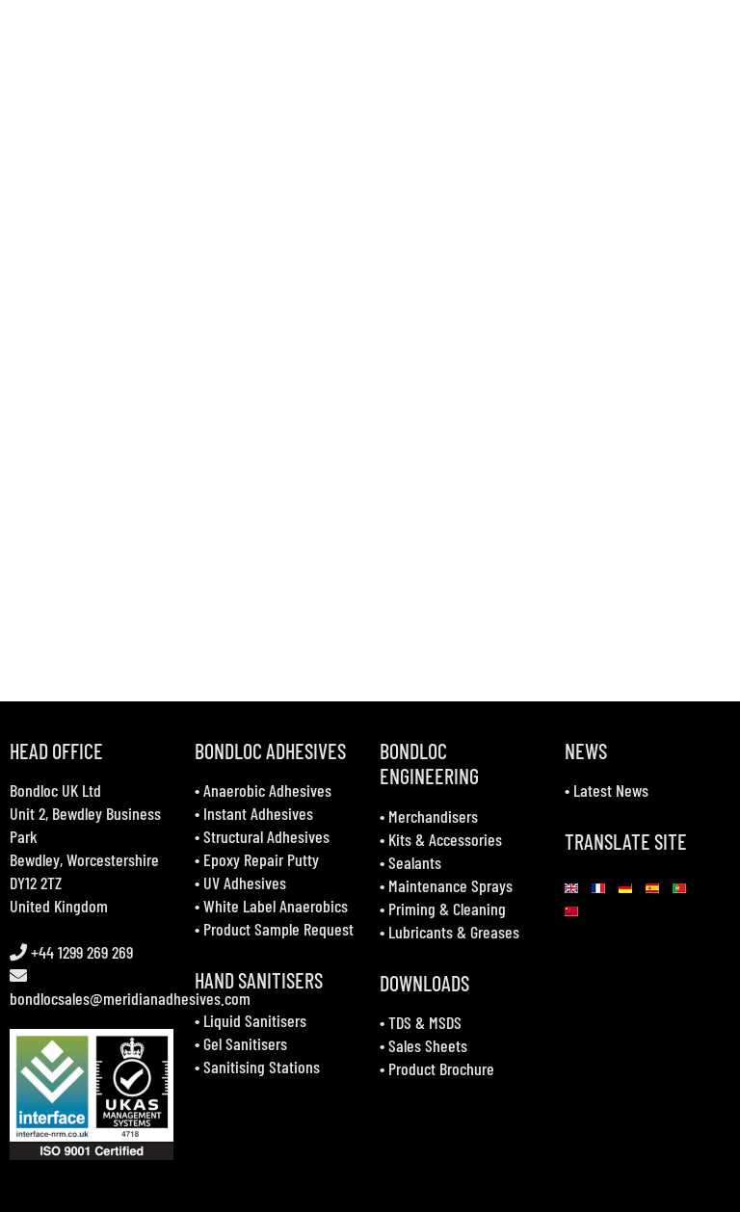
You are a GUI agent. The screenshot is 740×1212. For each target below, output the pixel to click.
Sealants (414, 862)
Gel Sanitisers (245, 1043)
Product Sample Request (278, 928)
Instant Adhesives (258, 813)
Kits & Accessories (445, 839)
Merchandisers (433, 816)
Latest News (610, 790)
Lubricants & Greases (453, 931)
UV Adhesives (244, 882)
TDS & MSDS (425, 1022)
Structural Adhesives (266, 836)
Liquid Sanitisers (254, 1020)
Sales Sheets (427, 1045)
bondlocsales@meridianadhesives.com (130, 998)
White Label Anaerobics (275, 905)
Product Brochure (441, 1068)
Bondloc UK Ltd (55, 790)
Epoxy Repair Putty (261, 859)
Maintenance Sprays (450, 885)
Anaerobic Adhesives (267, 790)
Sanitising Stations (261, 1066)
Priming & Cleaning (447, 908)
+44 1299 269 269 (80, 951)
